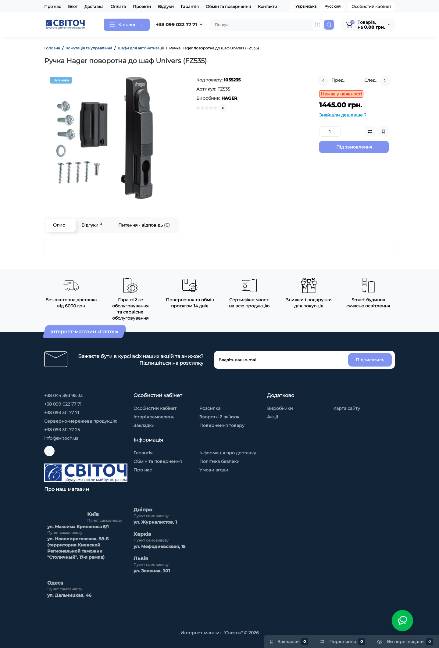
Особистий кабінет (371, 6)
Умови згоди (213, 470)
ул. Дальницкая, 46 (69, 595)
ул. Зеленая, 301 (152, 571)
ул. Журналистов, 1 (155, 522)
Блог (72, 6)
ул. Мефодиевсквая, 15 (159, 546)
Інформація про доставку (227, 453)
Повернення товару (221, 425)
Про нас (52, 6)
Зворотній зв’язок (219, 417)
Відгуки (166, 6)
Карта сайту (346, 408)
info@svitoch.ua (61, 438)
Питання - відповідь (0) (144, 225)
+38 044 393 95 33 (63, 395)
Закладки (144, 425)
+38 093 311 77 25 (62, 429)
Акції (272, 417)
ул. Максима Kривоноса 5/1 (78, 526)
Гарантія (190, 6)
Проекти (142, 6)
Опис (59, 225)
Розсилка (209, 408)
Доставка (94, 6)
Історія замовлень (154, 417)
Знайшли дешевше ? (342, 115)
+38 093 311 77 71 (61, 412)
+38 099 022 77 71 (176, 24)
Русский (332, 6)
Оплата (118, 6)
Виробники (280, 408)
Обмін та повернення (228, 6)
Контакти (267, 6)
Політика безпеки (219, 461)
